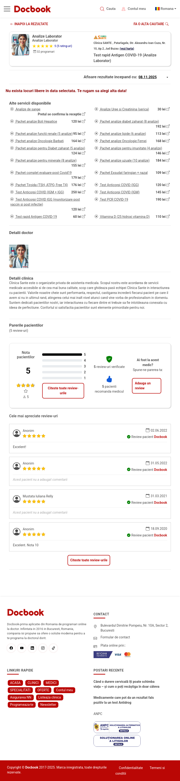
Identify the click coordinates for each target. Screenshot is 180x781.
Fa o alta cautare (151, 24)
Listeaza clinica (49, 697)
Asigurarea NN (20, 697)
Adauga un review (142, 385)
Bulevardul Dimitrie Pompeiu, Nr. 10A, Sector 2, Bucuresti (134, 628)
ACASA (15, 683)
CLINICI (33, 683)
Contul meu (137, 9)
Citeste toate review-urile (63, 390)
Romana (167, 9)
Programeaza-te (21, 705)
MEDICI (51, 683)
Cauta (111, 9)
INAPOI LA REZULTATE (29, 24)
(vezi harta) (127, 48)
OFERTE (43, 690)
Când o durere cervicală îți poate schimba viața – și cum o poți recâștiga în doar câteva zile (126, 684)
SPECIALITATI (20, 690)
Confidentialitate (131, 768)
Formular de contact (115, 637)
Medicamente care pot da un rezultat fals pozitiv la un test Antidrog (124, 700)
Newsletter (48, 705)
